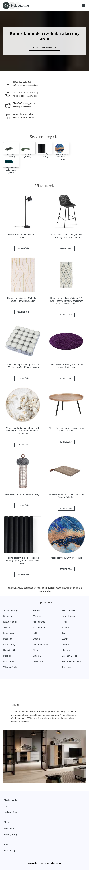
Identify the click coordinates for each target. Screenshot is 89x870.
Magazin (8, 822)
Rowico (36, 610)
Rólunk (7, 844)
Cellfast (36, 633)
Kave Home (67, 627)
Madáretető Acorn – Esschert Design (22, 494)
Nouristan (7, 616)
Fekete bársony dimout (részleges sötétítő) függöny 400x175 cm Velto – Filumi (22, 561)
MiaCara (37, 656)
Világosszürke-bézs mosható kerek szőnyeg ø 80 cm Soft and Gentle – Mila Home (22, 431)
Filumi (35, 650)
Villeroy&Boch (10, 667)
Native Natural (10, 622)
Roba (64, 622)
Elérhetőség (9, 850)
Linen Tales (38, 661)
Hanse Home (39, 622)
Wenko (65, 639)
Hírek (6, 806)
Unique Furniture (40, 644)
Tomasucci (67, 667)
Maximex (7, 639)
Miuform (66, 650)
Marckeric (8, 656)
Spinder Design (10, 610)
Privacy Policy (10, 834)
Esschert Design (70, 656)
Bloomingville (9, 650)
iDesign (36, 639)
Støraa (6, 627)
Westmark (37, 616)
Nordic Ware (9, 661)
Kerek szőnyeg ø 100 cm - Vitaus (66, 558)
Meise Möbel (9, 633)
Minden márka (10, 800)
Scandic (66, 644)
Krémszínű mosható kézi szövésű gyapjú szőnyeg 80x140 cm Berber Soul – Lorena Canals (66, 301)
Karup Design (9, 644)
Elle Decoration (40, 627)
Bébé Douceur (69, 616)
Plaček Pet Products (71, 661)
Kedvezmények (11, 812)
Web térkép (9, 828)
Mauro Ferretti (68, 610)
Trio (64, 633)
